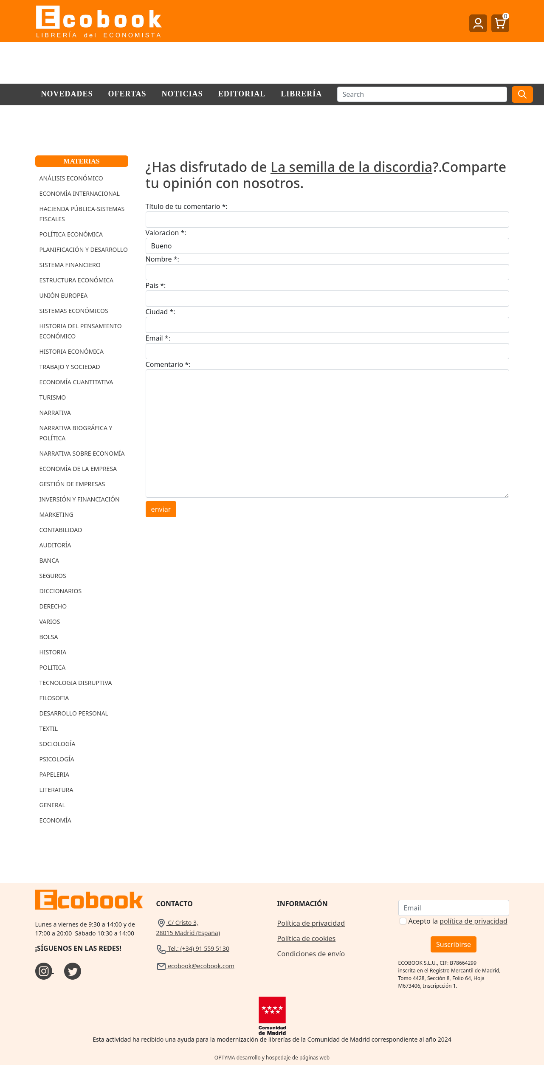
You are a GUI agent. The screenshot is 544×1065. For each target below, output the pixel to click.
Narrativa (55, 413)
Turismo (52, 397)
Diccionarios (60, 591)
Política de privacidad (311, 923)
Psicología (56, 759)
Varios (49, 621)
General (52, 805)
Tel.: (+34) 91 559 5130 (193, 948)
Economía (55, 820)
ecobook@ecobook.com (195, 966)
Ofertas (127, 94)
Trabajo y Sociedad (69, 367)
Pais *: (156, 285)
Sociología (57, 744)
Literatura (56, 790)
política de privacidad (473, 921)
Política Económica (71, 234)
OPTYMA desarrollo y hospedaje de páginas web (272, 1057)
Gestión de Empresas (72, 484)
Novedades (67, 94)
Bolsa (48, 637)
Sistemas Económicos (73, 311)
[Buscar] (422, 94)
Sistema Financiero (70, 265)
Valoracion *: (166, 232)
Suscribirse (453, 944)
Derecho (53, 606)
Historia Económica (71, 351)
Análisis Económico (71, 178)
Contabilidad (60, 530)
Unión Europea (63, 295)
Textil (48, 728)
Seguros (52, 576)
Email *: (158, 338)
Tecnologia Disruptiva (75, 683)
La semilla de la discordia (351, 167)
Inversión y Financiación (79, 499)
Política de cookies (306, 938)
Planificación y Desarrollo (83, 249)
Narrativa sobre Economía (82, 453)
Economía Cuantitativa (76, 382)
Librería (301, 94)
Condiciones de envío (311, 953)
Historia (53, 652)
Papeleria (54, 774)
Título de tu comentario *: (187, 206)
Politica (52, 667)
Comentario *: (168, 364)
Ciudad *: (160, 311)
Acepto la (457, 921)
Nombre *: (162, 259)
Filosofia (54, 698)
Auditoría (55, 545)
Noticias (182, 94)
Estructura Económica (76, 280)
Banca (49, 560)
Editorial (242, 94)
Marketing (56, 514)
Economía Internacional (79, 193)
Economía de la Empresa (78, 469)
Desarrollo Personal (73, 713)
